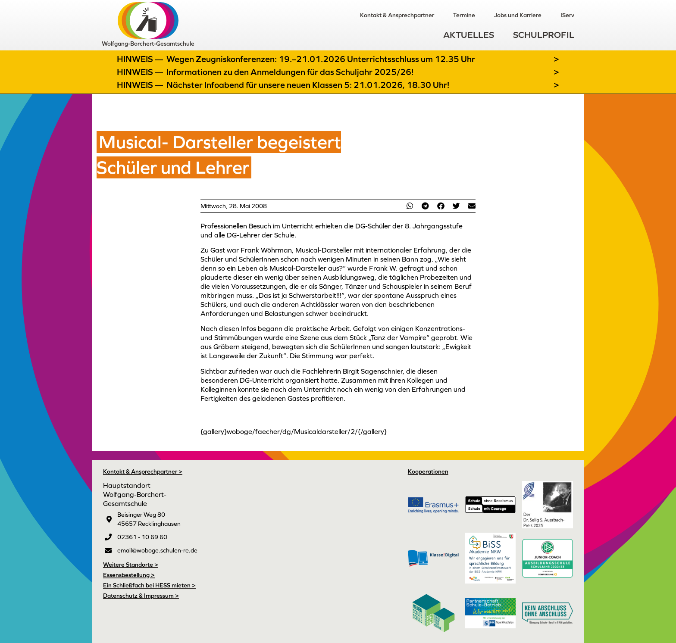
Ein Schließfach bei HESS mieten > (149, 585)
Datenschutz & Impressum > (141, 595)
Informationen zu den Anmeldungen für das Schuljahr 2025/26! (289, 72)
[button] (409, 206)
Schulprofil (543, 35)
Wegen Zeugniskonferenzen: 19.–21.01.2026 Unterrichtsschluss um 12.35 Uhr (320, 59)
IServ (567, 15)
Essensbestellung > (129, 574)
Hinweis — (141, 59)
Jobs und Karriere (517, 15)
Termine (464, 15)
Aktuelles (468, 35)
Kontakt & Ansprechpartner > (142, 471)
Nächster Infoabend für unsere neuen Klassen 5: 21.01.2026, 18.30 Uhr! (307, 85)
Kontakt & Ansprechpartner (397, 15)
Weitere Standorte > (130, 564)
